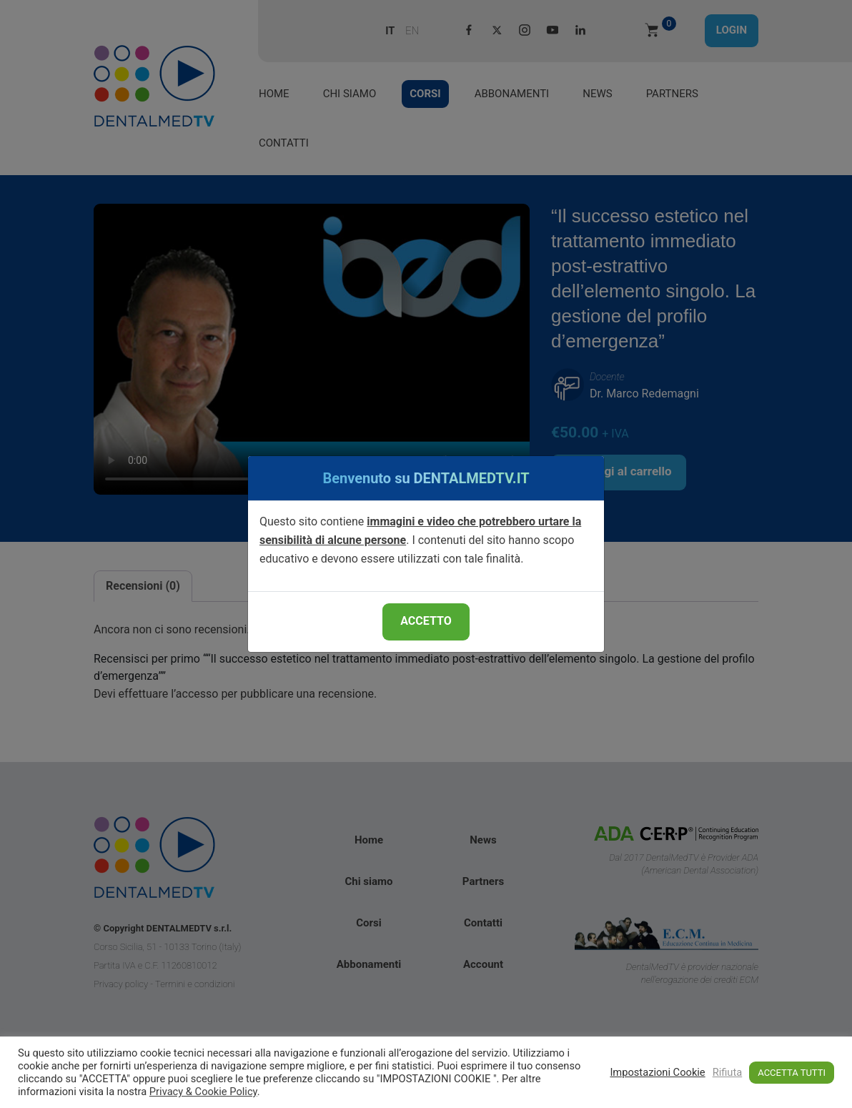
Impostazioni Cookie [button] (657, 1072)
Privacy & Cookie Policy (203, 1091)
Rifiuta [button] (728, 1072)
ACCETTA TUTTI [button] (792, 1072)
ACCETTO (425, 621)
